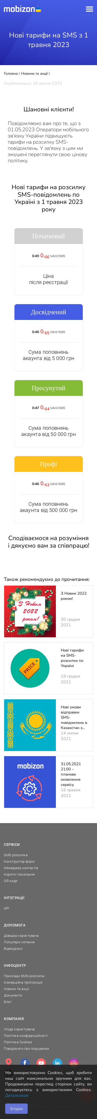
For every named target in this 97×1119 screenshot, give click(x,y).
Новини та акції (16, 989)
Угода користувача (19, 1029)
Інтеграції (14, 898)
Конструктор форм (19, 861)
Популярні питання (19, 942)
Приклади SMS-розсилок (24, 976)
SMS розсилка (16, 855)
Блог (7, 1002)
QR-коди (11, 881)
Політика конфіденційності (26, 1036)
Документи (13, 995)
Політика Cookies (18, 1042)
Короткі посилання (19, 874)
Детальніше (16, 1095)
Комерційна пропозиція (23, 982)
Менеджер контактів (21, 868)
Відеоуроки (13, 949)
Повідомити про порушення (26, 1049)
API (6, 908)
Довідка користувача (21, 936)
